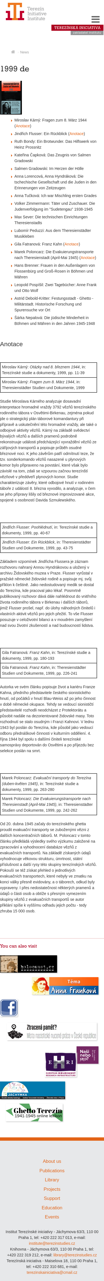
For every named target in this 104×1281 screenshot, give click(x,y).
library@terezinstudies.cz (75, 1255)
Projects (52, 1189)
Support (52, 1198)
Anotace (23, 126)
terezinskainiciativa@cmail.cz (52, 1272)
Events (52, 1217)
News (24, 52)
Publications (52, 1170)
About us (52, 1161)
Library (52, 1179)
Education (52, 1207)
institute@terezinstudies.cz (52, 1243)
